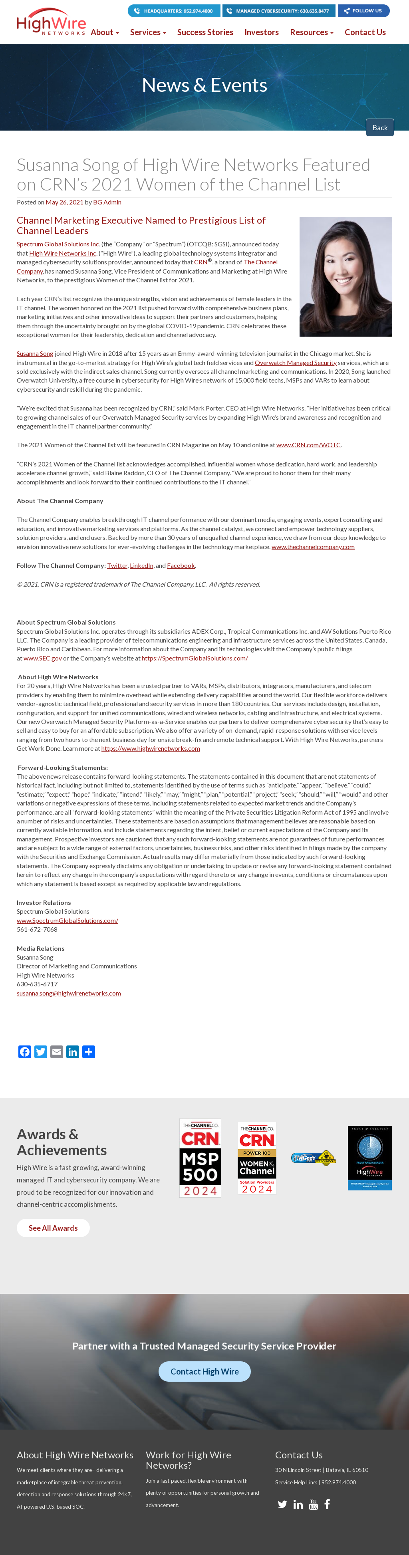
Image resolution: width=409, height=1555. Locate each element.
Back (380, 127)
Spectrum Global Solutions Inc (58, 244)
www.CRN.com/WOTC (308, 444)
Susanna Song (35, 353)
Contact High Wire (205, 1371)
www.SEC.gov (43, 658)
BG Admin (107, 202)
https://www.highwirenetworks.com (150, 748)
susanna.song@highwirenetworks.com (69, 993)
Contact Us (365, 32)
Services (148, 32)
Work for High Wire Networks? (188, 1460)
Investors (261, 32)
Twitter (117, 565)
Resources (312, 32)
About (105, 32)
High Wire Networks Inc (62, 253)
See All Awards (53, 1228)
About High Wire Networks (75, 1454)
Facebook (181, 565)
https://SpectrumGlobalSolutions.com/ (195, 658)
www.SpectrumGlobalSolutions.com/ (67, 920)
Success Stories (205, 32)
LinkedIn (141, 565)
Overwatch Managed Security (296, 362)
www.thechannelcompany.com (313, 546)
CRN (201, 262)
